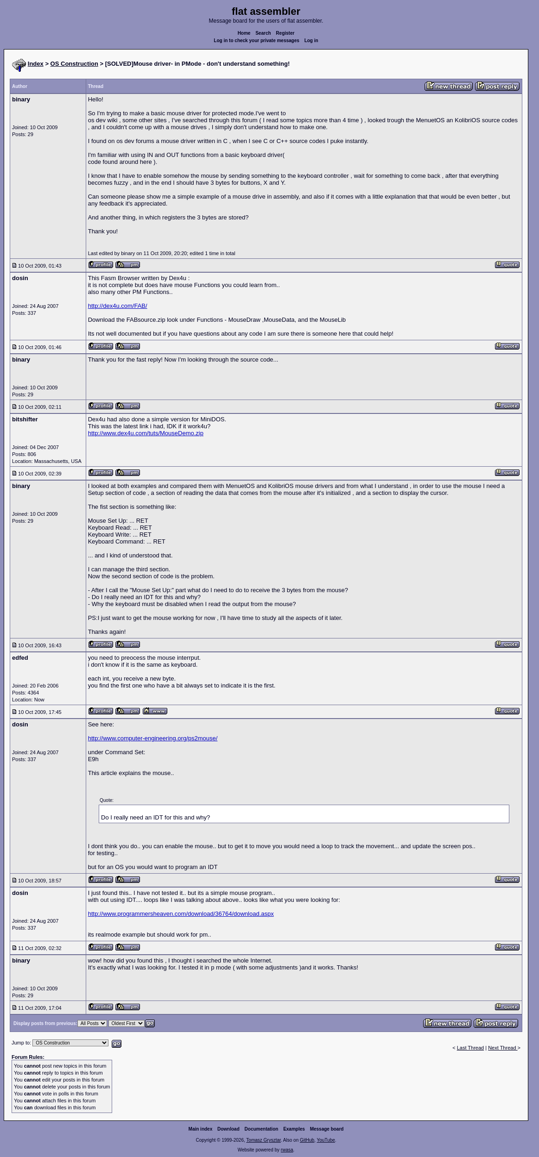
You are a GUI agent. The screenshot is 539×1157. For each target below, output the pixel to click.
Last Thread (470, 1048)
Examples (294, 1129)
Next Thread (502, 1048)
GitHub (307, 1140)
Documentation (262, 1129)
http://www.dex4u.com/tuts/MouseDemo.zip (145, 433)
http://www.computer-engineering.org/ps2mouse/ (153, 738)
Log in (311, 40)
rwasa (287, 1149)
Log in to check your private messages (256, 40)
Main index (201, 1129)
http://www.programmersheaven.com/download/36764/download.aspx (181, 913)
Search (263, 33)
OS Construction (74, 63)
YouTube (326, 1140)
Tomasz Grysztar (263, 1140)
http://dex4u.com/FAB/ (117, 305)
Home (244, 33)
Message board (327, 1129)
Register (285, 33)
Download (228, 1129)
